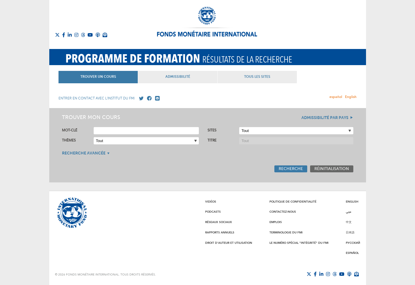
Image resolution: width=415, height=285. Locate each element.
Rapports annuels (219, 232)
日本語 (350, 232)
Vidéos (210, 201)
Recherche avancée (83, 153)
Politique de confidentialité (292, 201)
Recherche (291, 169)
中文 (349, 222)
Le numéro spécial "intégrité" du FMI (299, 243)
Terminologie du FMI (286, 232)
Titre (211, 140)
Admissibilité (207, 77)
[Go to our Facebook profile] (148, 98)
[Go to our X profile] (140, 98)
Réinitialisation (331, 169)
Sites (211, 130)
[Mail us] (156, 98)
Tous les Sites (307, 77)
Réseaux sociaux (218, 222)
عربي (348, 211)
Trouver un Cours (108, 77)
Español (352, 253)
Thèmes (69, 140)
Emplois (275, 222)
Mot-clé (69, 130)
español (335, 97)
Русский (353, 243)
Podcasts (213, 211)
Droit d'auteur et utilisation (228, 243)
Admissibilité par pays (324, 118)
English (350, 97)
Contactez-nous (282, 211)
